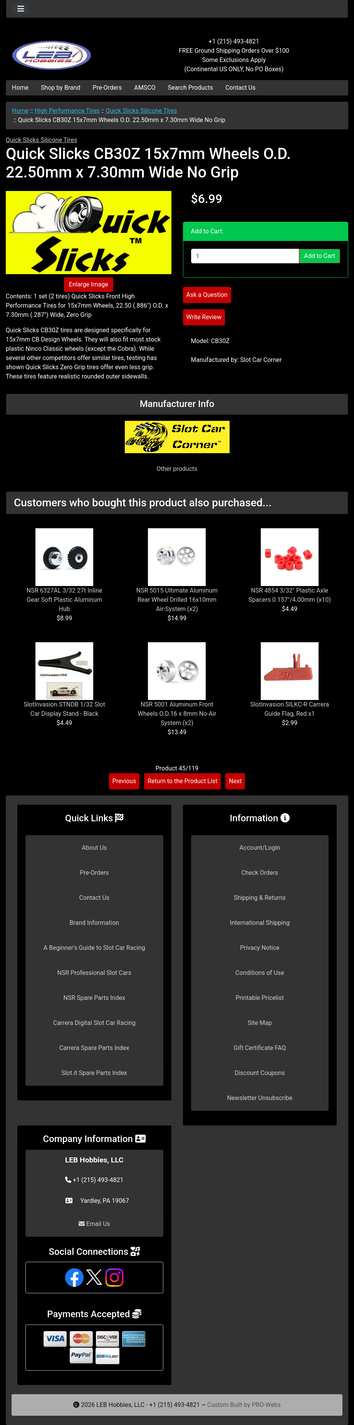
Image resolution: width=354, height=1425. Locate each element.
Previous (124, 781)
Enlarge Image (88, 284)
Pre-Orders (107, 87)
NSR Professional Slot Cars (94, 972)
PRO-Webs (266, 1404)
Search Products (190, 87)
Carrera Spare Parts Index (94, 1048)
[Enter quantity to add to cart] (245, 256)
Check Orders (259, 872)
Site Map (260, 1022)
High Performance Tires (67, 110)
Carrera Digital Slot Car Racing (94, 1022)
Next (235, 781)
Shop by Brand (60, 87)
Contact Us (240, 87)
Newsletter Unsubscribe (259, 1098)
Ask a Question (207, 294)
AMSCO (144, 87)
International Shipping (260, 922)
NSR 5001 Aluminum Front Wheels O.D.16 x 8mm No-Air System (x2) (177, 714)
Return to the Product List (182, 781)
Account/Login (260, 847)
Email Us (94, 1223)
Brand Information (94, 922)
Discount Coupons (260, 1073)
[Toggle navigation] (20, 9)
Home (20, 87)
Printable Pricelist (260, 997)
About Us (94, 847)
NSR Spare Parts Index (94, 997)
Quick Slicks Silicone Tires (141, 110)
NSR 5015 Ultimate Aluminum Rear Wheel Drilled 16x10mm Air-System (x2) (177, 600)
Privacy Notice (259, 947)
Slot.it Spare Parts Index (94, 1073)
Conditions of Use (259, 972)
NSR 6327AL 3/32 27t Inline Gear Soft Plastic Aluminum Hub (64, 600)
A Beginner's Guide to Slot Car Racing (94, 947)
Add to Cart (319, 256)
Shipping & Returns (260, 897)
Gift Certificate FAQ (259, 1048)
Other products (176, 468)
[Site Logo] (63, 51)
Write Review (203, 317)
